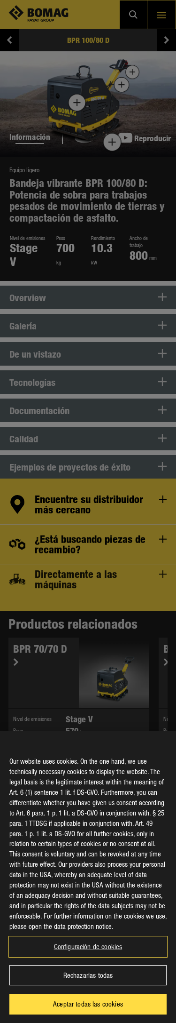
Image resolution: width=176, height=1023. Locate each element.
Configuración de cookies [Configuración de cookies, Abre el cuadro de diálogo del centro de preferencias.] (88, 955)
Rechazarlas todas (88, 983)
